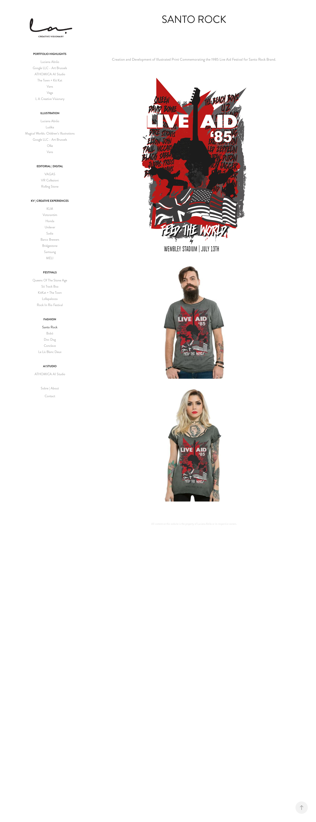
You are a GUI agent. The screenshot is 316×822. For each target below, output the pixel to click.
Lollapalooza (50, 298)
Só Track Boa (49, 286)
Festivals (50, 272)
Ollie (50, 145)
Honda (49, 221)
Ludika (50, 127)
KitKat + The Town (50, 292)
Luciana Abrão (50, 61)
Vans (50, 86)
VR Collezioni (50, 180)
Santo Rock (49, 327)
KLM (49, 208)
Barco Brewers (50, 239)
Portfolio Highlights (49, 54)
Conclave (50, 345)
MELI (49, 258)
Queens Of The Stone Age (50, 280)
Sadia (49, 233)
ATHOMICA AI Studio (50, 74)
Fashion (49, 319)
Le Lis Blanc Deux (50, 351)
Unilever (50, 227)
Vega (50, 92)
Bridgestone (49, 245)
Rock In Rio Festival (50, 305)
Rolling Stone (49, 186)
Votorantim (50, 214)
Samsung (50, 252)
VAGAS (49, 174)
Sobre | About (50, 388)
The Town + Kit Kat (49, 80)
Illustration (49, 113)
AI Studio (50, 366)
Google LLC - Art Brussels (50, 68)
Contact (50, 396)
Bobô (49, 333)
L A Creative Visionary (49, 98)
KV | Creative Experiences (50, 201)
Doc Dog (50, 339)
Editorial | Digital (50, 166)
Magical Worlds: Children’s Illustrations (50, 133)
